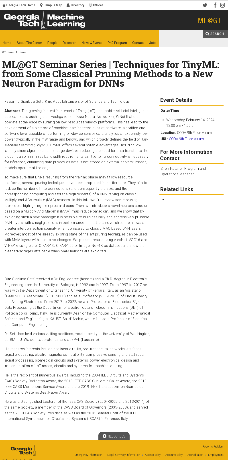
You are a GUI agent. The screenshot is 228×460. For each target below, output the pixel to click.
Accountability (174, 454)
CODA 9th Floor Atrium (186, 139)
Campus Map (52, 5)
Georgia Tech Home (20, 5)
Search (217, 34)
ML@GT (209, 20)
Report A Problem (213, 446)
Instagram (223, 5)
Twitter (205, 5)
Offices (98, 5)
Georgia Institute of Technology (17, 26)
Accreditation (195, 454)
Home (22, 52)
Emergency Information (88, 454)
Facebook (214, 5)
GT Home (8, 52)
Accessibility (153, 454)
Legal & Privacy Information (123, 454)
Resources (116, 436)
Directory (77, 5)
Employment (216, 454)
